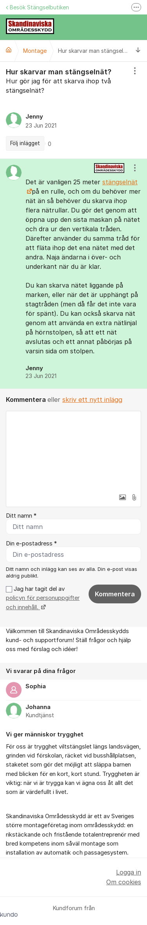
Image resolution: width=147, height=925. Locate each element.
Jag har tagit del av (43, 598)
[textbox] (73, 450)
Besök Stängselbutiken (37, 7)
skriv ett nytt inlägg (92, 399)
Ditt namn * (21, 515)
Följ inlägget (25, 143)
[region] (73, 110)
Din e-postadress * (31, 543)
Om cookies (123, 882)
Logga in (128, 872)
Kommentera (115, 594)
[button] (122, 497)
